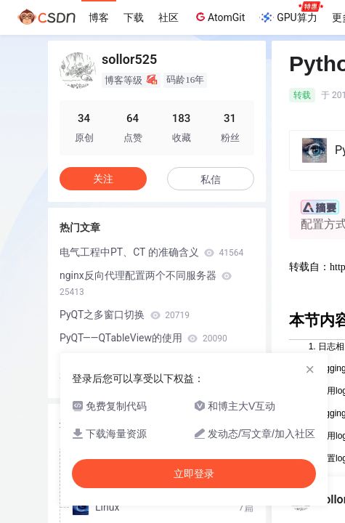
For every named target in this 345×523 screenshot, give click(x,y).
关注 (103, 179)
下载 (133, 17)
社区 (168, 17)
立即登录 (194, 473)
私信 (210, 179)
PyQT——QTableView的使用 (143, 338)
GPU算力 (290, 13)
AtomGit (219, 16)
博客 (99, 17)
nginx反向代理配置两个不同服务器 (146, 283)
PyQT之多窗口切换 (125, 314)
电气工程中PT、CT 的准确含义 (151, 252)
